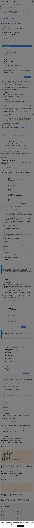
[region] (17, 524)
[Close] (32, 522)
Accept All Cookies (20, 526)
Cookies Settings (12, 526)
